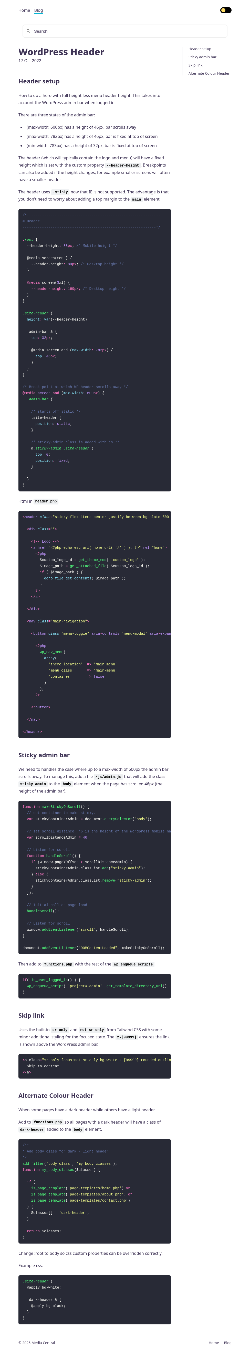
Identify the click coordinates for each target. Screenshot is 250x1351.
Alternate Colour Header (209, 73)
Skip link (195, 65)
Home (24, 10)
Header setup (200, 48)
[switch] (226, 10)
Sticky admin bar (202, 56)
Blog (38, 10)
